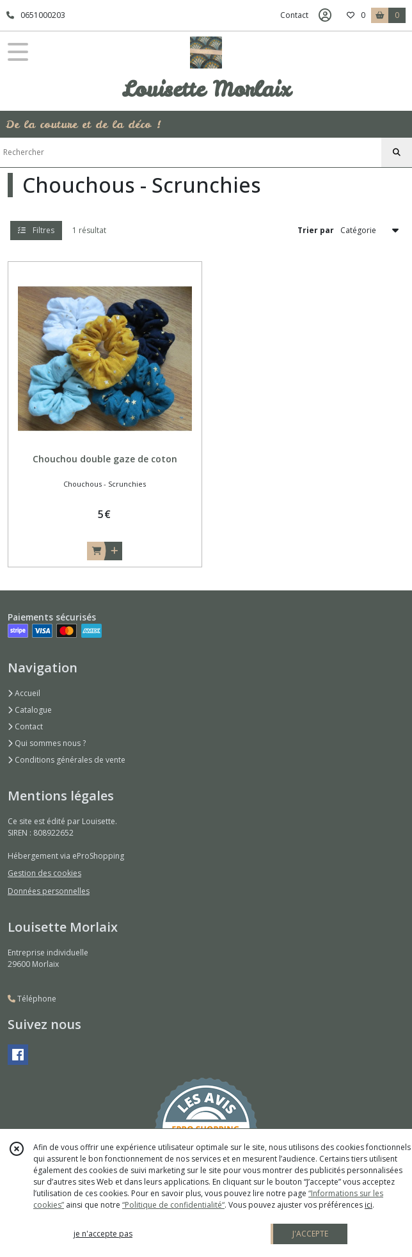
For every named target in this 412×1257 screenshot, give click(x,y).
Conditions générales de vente (66, 759)
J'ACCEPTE (310, 1233)
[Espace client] (325, 15)
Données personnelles (49, 891)
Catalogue (30, 709)
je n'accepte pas (103, 1233)
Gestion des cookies (44, 873)
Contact (294, 15)
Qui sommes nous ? (47, 743)
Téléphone (32, 998)
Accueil (24, 693)
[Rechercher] (396, 152)
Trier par (315, 230)
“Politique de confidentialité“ (173, 1204)
